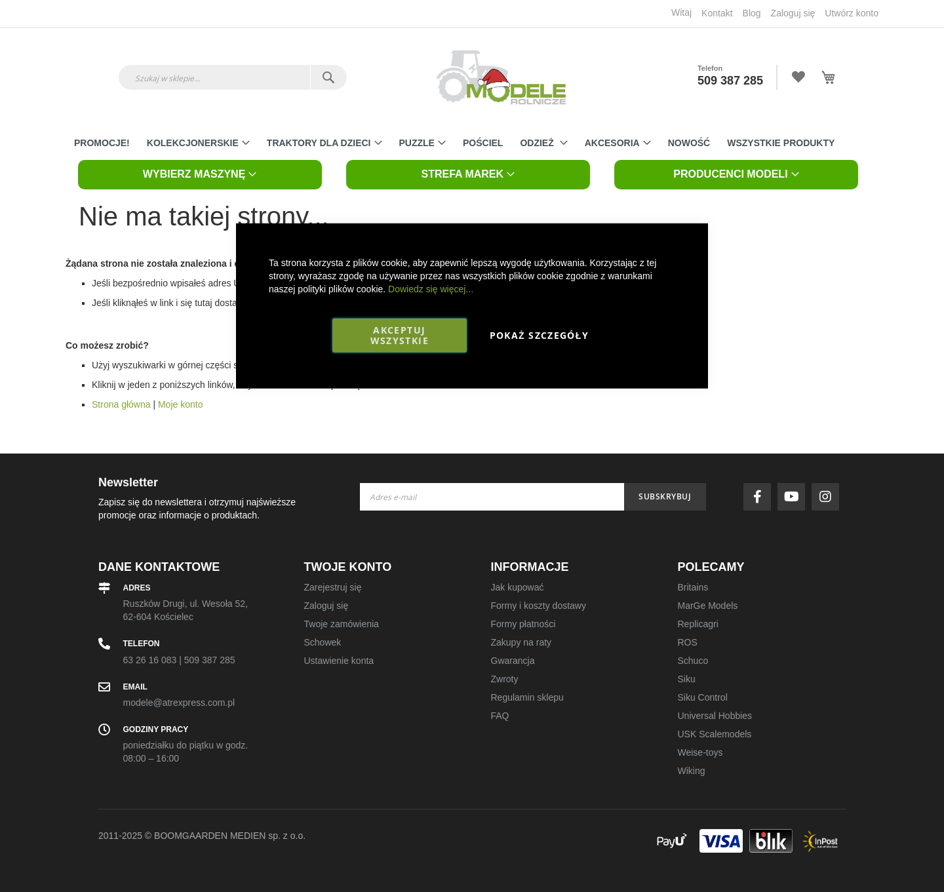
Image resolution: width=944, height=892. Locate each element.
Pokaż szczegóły (539, 334)
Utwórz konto (851, 13)
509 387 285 (730, 80)
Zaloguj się (793, 13)
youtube (794, 496)
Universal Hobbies (715, 715)
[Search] (328, 77)
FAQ (500, 715)
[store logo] (500, 77)
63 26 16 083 (150, 660)
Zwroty (505, 679)
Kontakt (716, 13)
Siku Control (703, 697)
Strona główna (121, 404)
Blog (752, 13)
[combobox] (232, 77)
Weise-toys (700, 752)
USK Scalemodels (715, 734)
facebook (760, 496)
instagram (829, 496)
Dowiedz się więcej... (430, 288)
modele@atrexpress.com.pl (179, 702)
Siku (687, 679)
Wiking (691, 771)
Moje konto (180, 404)
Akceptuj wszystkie (399, 334)
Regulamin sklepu (527, 697)
